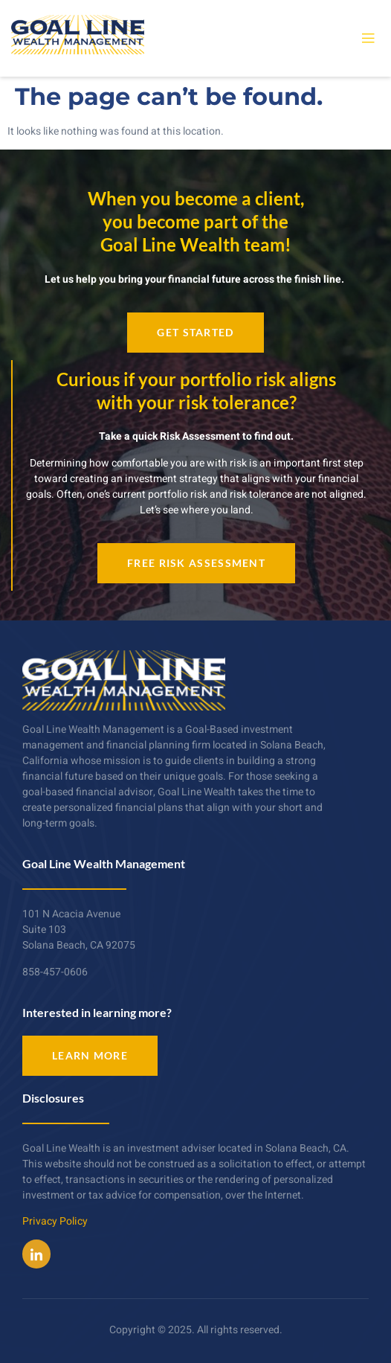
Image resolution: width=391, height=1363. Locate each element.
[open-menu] (368, 39)
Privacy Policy (55, 1221)
